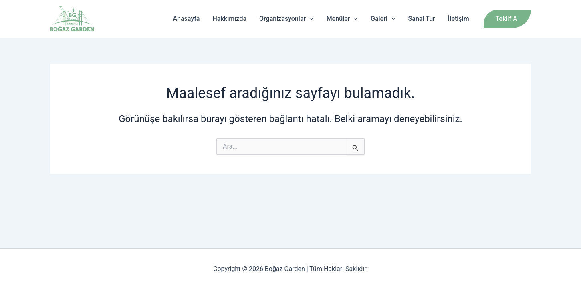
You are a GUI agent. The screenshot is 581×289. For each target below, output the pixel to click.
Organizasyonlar (286, 19)
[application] (310, 19)
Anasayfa (186, 18)
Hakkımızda (230, 18)
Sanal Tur (421, 18)
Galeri (383, 19)
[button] (507, 19)
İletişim (458, 18)
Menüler (342, 19)
